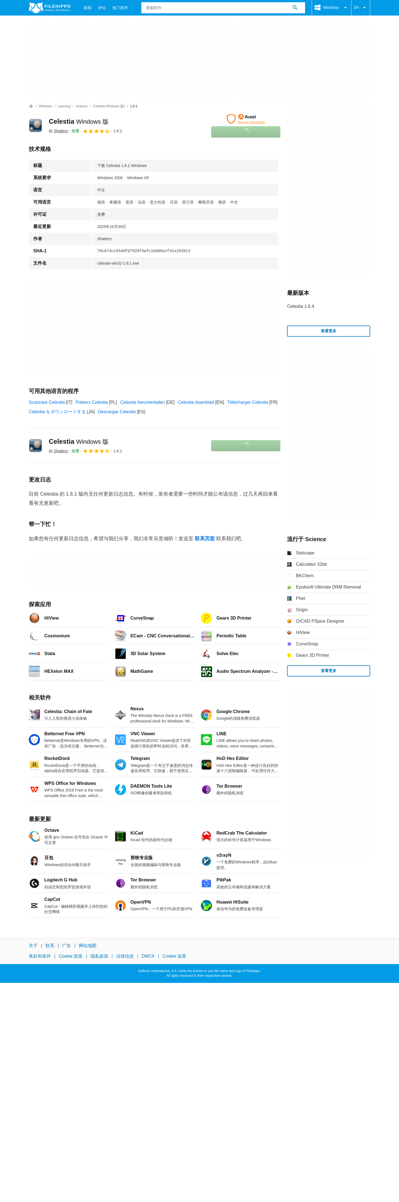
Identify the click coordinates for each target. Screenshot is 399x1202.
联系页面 (205, 538)
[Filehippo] (49, 8)
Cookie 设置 (174, 956)
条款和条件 (40, 956)
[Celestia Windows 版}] (109, 106)
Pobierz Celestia (92, 402)
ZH (361, 7)
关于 (33, 945)
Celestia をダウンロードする (57, 411)
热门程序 (120, 8)
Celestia (79, 121)
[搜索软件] (295, 7)
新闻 (87, 8)
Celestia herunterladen (142, 402)
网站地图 (87, 945)
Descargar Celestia (117, 411)
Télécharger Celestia (247, 402)
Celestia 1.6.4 (300, 306)
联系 (49, 945)
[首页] (31, 106)
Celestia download (196, 402)
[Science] (82, 106)
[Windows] (45, 106)
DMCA (148, 956)
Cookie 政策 (71, 956)
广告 (66, 945)
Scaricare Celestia (47, 402)
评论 (102, 8)
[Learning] (63, 106)
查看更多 (328, 331)
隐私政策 (99, 956)
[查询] (223, 7)
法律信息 (125, 956)
